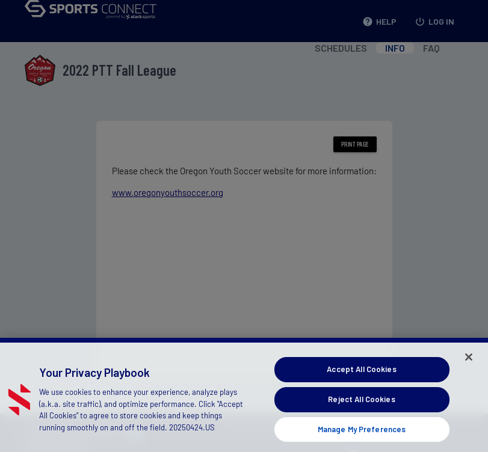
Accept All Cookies (361, 380)
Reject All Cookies (361, 409)
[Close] (469, 368)
